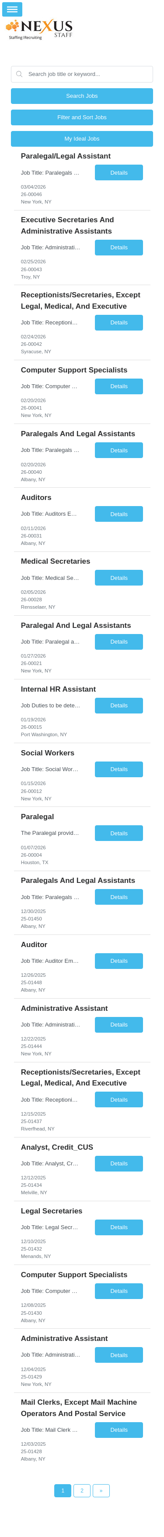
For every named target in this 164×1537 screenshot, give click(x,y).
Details (119, 172)
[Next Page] (101, 1490)
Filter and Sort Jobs (82, 117)
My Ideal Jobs (81, 138)
